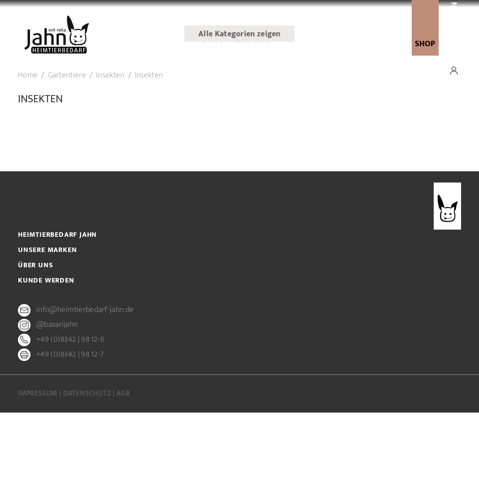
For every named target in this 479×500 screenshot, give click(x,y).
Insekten (110, 163)
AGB (123, 481)
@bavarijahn (57, 412)
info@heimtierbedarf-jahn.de (85, 397)
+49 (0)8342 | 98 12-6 (70, 427)
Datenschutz (88, 481)
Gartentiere (67, 163)
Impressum (39, 481)
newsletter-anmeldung (352, 44)
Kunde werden (271, 44)
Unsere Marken (205, 44)
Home (28, 163)
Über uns (152, 44)
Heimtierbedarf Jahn (57, 322)
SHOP (425, 44)
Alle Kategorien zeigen (239, 122)
